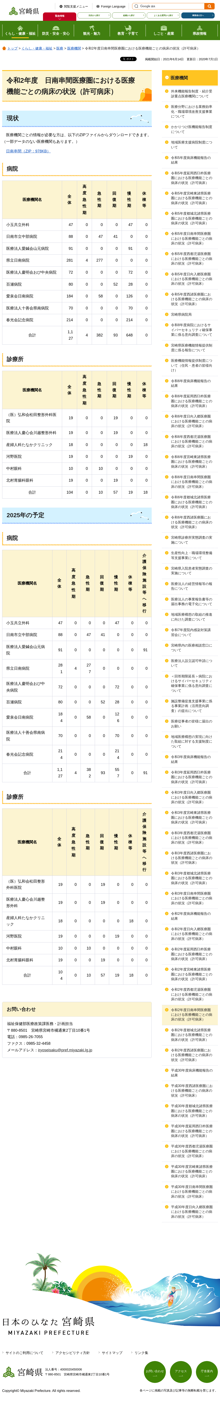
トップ (12, 48)
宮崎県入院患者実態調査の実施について (191, 571)
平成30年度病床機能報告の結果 (192, 1073)
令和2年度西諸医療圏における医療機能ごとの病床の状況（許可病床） (191, 1055)
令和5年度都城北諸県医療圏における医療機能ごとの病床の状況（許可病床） (191, 218)
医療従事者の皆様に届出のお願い (191, 723)
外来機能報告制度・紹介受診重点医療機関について (191, 93)
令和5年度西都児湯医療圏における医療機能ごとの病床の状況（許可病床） (191, 258)
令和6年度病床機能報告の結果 (191, 383)
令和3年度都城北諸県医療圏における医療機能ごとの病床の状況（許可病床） (191, 878)
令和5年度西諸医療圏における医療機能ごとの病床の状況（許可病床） (191, 299)
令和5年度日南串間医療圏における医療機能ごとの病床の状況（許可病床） (191, 238)
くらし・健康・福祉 (36, 48)
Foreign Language (113, 6)
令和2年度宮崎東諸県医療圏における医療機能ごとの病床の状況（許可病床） (191, 974)
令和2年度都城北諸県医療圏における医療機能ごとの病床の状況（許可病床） (191, 1035)
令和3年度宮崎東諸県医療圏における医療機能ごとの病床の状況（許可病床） (191, 817)
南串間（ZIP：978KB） (26, 151)
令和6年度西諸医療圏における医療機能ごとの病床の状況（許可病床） (191, 522)
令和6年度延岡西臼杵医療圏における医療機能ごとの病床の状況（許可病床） (191, 401)
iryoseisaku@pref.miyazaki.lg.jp (65, 1050)
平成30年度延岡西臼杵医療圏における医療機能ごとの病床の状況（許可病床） (192, 1131)
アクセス (181, 1371)
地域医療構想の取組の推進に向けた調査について (191, 617)
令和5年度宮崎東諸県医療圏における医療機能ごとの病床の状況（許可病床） (191, 198)
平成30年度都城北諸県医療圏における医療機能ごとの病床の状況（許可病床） (192, 1110)
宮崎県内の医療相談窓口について (191, 648)
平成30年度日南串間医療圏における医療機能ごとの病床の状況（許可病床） (192, 1191)
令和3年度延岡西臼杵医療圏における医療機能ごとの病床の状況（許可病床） (191, 777)
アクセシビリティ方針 (72, 1353)
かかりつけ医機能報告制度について (191, 129)
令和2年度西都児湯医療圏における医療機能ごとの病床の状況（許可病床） (191, 994)
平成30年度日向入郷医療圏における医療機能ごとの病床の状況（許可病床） (192, 1211)
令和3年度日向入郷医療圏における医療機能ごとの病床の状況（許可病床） (191, 797)
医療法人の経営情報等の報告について (191, 586)
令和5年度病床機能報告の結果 (191, 160)
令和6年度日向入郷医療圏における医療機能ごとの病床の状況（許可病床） (191, 421)
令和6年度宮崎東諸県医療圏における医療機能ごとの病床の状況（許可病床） (191, 461)
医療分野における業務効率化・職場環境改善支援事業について (191, 111)
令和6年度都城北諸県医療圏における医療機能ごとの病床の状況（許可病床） (191, 502)
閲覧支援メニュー (76, 6)
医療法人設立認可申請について (191, 663)
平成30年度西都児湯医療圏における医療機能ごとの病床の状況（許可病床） (192, 1151)
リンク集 (141, 1353)
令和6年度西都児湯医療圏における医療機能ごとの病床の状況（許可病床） (191, 441)
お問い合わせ (155, 1371)
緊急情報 (59, 16)
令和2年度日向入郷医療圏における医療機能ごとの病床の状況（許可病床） (191, 934)
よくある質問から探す (163, 15)
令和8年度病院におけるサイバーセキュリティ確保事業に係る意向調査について (191, 329)
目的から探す (94, 15)
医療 (59, 48)
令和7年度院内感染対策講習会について (191, 632)
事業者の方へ (198, 15)
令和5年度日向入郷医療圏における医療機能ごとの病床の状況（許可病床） (191, 279)
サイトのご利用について (24, 1353)
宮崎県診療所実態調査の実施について (191, 540)
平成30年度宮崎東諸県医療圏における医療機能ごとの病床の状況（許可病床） (192, 1171)
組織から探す (129, 15)
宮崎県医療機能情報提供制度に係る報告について (191, 348)
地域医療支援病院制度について (191, 144)
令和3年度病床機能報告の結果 (191, 759)
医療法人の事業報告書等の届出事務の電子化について (191, 601)
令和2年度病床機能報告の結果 (191, 916)
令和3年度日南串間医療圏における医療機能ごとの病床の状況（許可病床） (191, 898)
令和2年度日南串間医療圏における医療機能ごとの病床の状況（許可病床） (191, 1014)
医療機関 (74, 48)
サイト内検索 (136, 6)
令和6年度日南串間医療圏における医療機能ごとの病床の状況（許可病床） (191, 481)
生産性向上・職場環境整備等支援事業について (191, 555)
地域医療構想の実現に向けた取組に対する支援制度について (191, 741)
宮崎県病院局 (181, 314)
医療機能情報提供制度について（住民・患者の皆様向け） (191, 365)
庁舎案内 (207, 1371)
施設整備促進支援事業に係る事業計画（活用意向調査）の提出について (191, 706)
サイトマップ (112, 1353)
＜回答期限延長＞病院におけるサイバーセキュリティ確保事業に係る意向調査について (191, 683)
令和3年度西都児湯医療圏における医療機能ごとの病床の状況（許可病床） (191, 837)
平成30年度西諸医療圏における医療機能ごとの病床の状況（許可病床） (192, 1090)
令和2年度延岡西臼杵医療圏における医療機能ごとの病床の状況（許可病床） (191, 954)
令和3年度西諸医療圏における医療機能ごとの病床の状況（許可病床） (191, 858)
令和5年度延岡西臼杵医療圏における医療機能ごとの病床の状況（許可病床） (191, 178)
